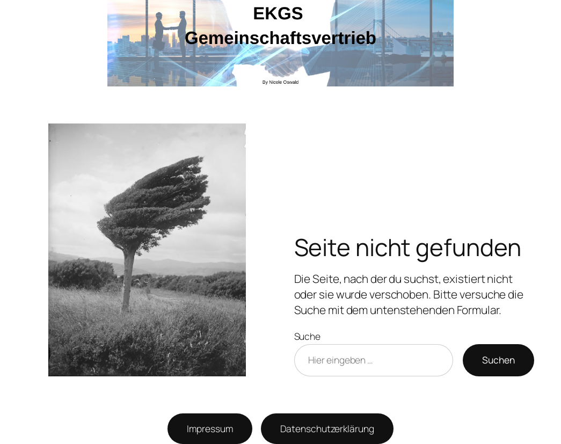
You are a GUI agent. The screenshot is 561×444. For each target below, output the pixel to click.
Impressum (209, 428)
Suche (307, 336)
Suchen (498, 359)
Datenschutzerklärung (327, 428)
